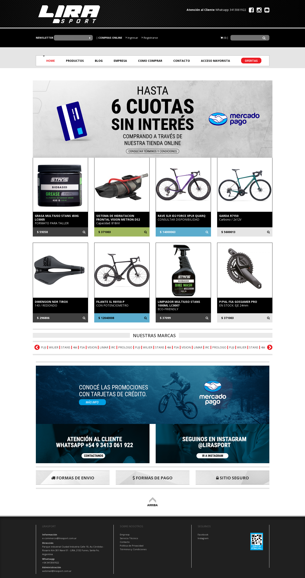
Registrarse (150, 37)
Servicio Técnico (129, 538)
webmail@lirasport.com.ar (56, 570)
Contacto (125, 541)
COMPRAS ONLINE (110, 37)
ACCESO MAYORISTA (215, 61)
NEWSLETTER (44, 37)
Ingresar (132, 37)
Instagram (203, 538)
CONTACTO (181, 61)
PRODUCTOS (75, 61)
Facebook (203, 534)
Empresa (124, 534)
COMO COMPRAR (150, 61)
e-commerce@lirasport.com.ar (59, 538)
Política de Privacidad (131, 545)
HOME (50, 61)
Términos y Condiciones (133, 549)
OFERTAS (251, 61)
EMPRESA (120, 61)
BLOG (99, 61)
